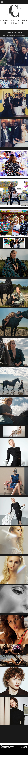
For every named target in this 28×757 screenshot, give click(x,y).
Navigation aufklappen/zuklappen (14, 2)
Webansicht (24, 747)
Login (25, 746)
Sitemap (12, 746)
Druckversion (5, 746)
